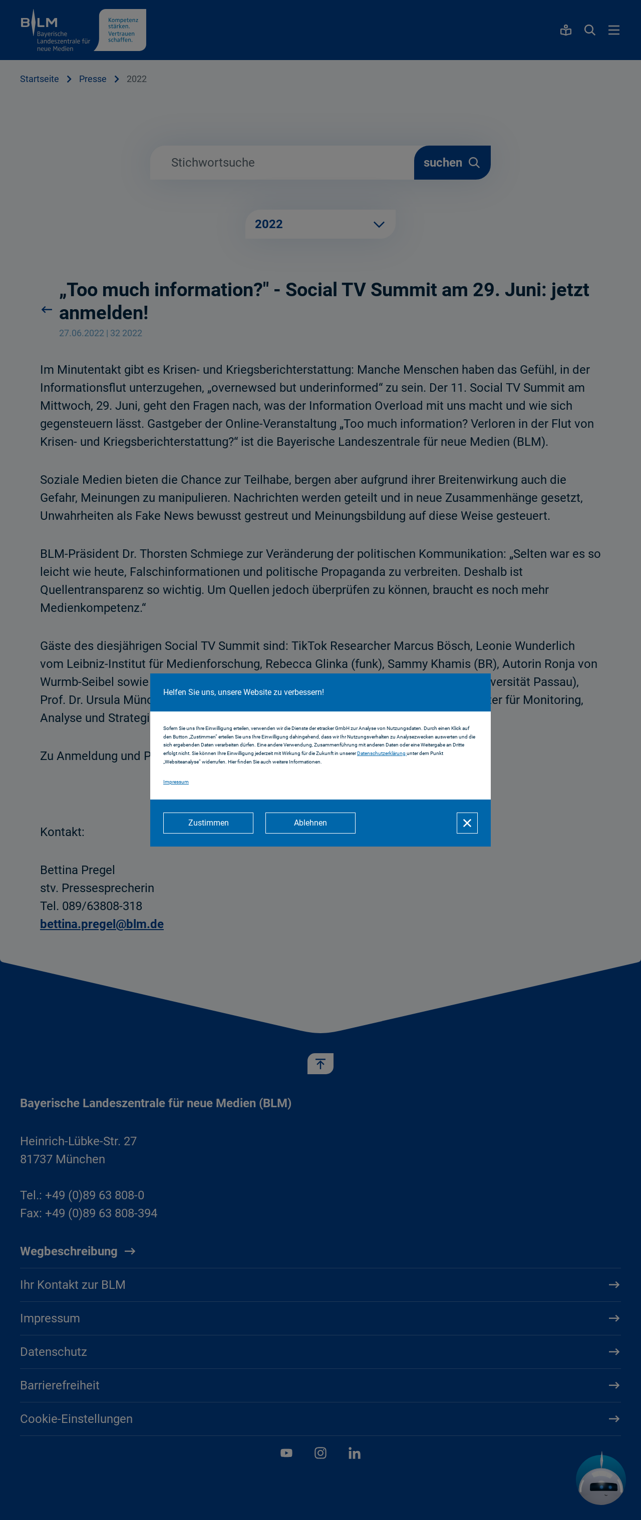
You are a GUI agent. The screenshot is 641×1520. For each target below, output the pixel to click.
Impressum (176, 782)
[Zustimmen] (208, 823)
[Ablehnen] (310, 823)
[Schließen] (467, 823)
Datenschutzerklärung (382, 753)
